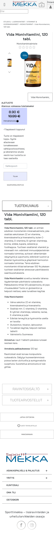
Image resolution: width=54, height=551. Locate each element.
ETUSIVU (7, 22)
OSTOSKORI (12, 499)
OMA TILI (11, 492)
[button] (27, 206)
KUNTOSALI (12, 485)
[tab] (27, 206)
